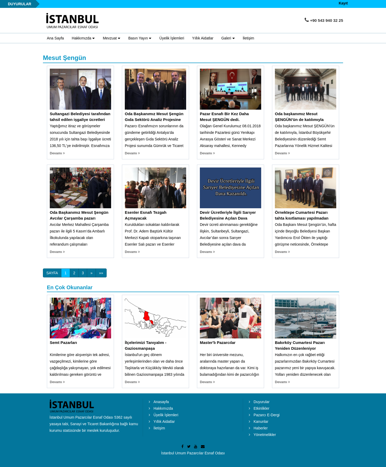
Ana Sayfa (55, 38)
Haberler (261, 428)
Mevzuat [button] (111, 38)
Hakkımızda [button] (83, 38)
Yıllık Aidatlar (202, 38)
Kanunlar (261, 421)
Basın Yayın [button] (139, 38)
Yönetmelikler (265, 435)
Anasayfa (161, 402)
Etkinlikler (261, 408)
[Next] (91, 272)
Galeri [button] (228, 38)
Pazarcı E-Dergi (267, 415)
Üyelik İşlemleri (171, 38)
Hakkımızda (163, 408)
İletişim (248, 38)
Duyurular (262, 402)
